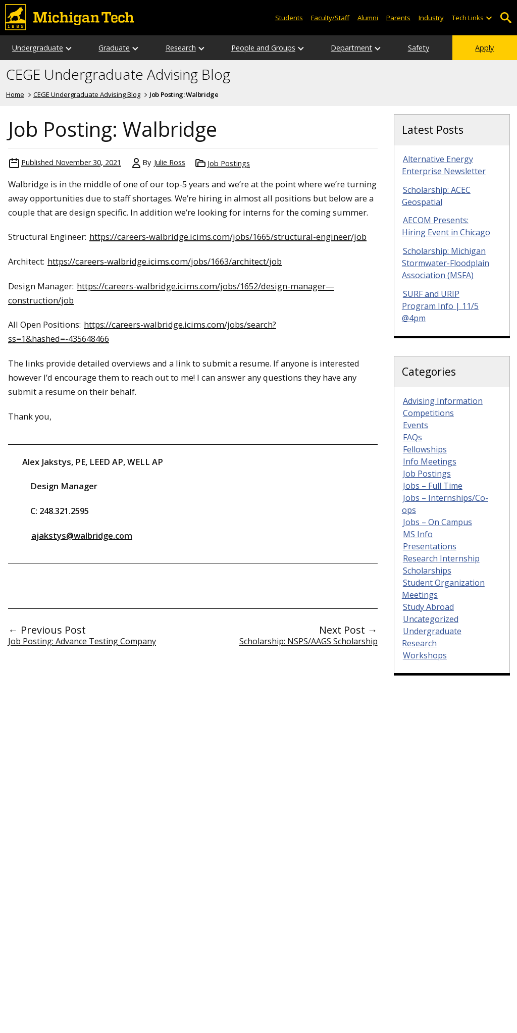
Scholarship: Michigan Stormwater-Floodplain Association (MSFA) (445, 263)
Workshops (425, 655)
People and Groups (263, 48)
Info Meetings (429, 461)
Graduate (114, 48)
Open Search (505, 18)
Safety (418, 48)
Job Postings (229, 163)
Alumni (367, 17)
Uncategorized (430, 619)
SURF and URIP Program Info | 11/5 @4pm (440, 306)
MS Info (418, 534)
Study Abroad (428, 606)
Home (15, 94)
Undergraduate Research (431, 637)
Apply (484, 48)
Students (289, 17)
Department (351, 48)
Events (415, 425)
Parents (398, 17)
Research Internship (441, 558)
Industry (431, 17)
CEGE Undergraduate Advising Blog (118, 74)
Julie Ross (169, 162)
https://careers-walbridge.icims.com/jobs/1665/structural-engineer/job (228, 236)
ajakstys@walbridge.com (81, 535)
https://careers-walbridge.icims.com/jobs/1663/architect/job (164, 261)
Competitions (428, 413)
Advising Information (443, 400)
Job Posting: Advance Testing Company (82, 641)
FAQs (412, 437)
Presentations (429, 546)
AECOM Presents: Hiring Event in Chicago (446, 226)
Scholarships (427, 570)
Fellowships (425, 449)
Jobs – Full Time (432, 485)
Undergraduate (37, 48)
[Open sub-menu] (489, 18)
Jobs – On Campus (437, 522)
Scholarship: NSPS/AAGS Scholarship (308, 641)
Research (181, 48)
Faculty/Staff (330, 17)
